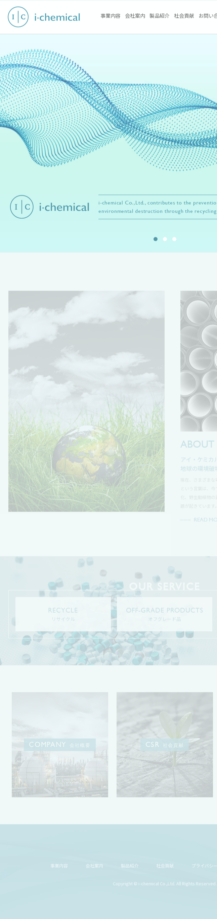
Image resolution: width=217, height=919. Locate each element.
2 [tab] (165, 239)
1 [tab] (156, 239)
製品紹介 (159, 15)
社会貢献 (184, 15)
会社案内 (135, 15)
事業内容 (110, 15)
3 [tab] (174, 239)
